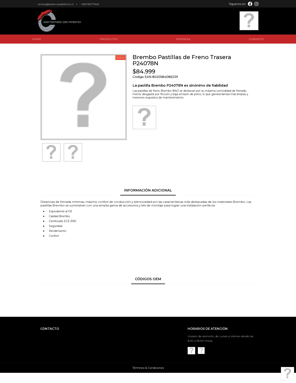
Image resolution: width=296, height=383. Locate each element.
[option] (51, 152)
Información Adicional (148, 190)
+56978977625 (90, 4)
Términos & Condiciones (148, 378)
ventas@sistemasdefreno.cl (55, 4)
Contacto (256, 39)
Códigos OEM (148, 279)
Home (36, 39)
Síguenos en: (237, 4)
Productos (109, 39)
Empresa (183, 39)
